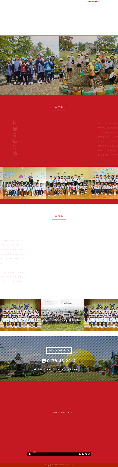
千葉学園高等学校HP (94, 1)
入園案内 (50, 30)
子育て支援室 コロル (67, 30)
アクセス (113, 4)
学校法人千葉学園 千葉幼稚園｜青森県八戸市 (59, 12)
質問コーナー (84, 30)
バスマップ (105, 4)
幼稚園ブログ (101, 30)
